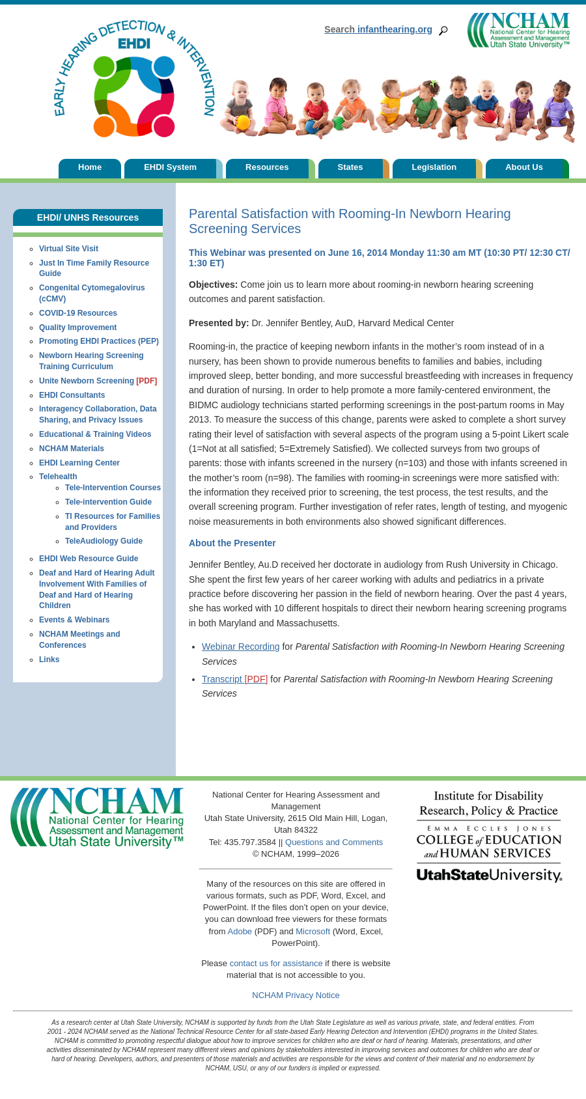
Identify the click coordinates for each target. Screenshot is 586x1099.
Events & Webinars (74, 619)
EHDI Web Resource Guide (88, 558)
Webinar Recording (241, 646)
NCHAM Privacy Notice (295, 995)
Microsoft (313, 931)
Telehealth (58, 476)
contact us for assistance (276, 963)
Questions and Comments (334, 842)
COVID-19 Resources (78, 313)
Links (49, 659)
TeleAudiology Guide (104, 541)
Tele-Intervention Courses (113, 487)
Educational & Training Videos (95, 434)
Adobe (240, 931)
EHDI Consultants (72, 395)
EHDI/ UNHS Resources (88, 217)
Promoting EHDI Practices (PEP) (99, 341)
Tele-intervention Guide (108, 502)
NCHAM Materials (71, 448)
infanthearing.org (378, 29)
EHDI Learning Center (79, 462)
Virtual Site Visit (68, 248)
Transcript (235, 679)
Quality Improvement (78, 327)
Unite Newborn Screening (98, 380)
